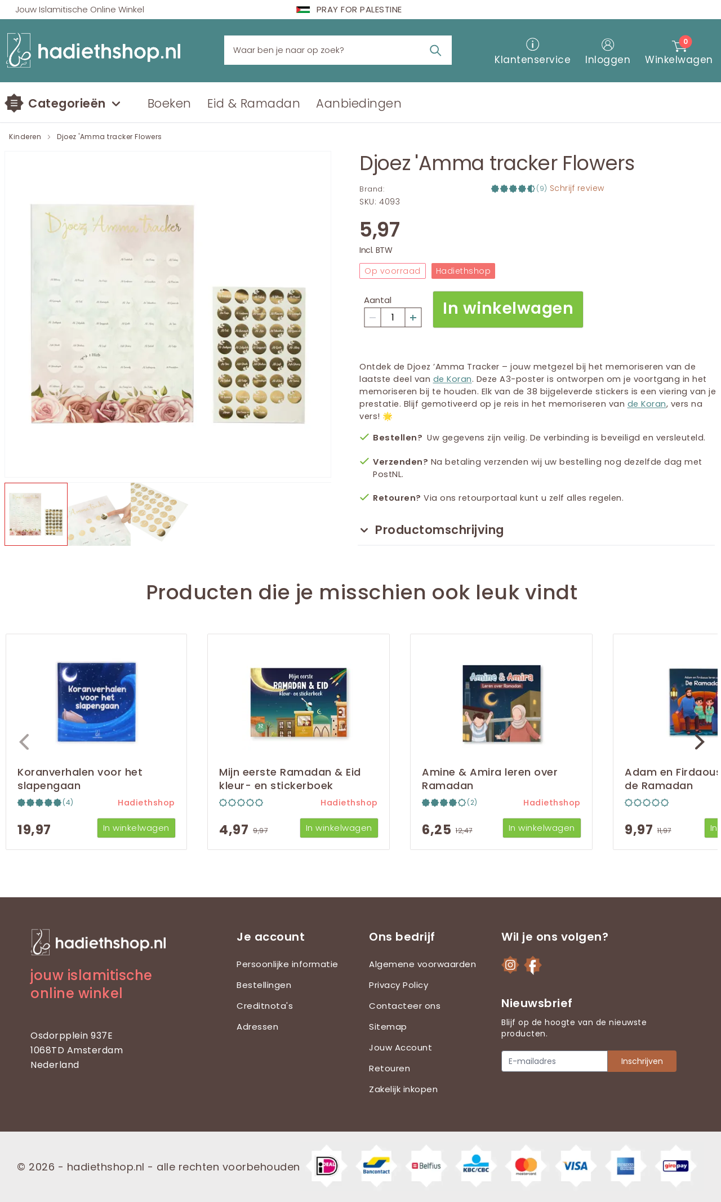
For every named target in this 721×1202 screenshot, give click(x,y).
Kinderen (25, 136)
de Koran (452, 379)
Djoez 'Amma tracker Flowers (109, 136)
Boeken (170, 103)
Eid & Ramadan (254, 103)
